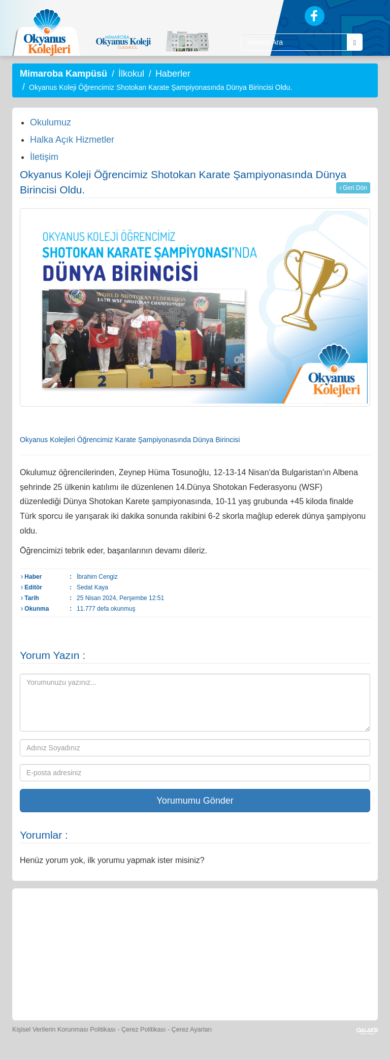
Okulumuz (50, 122)
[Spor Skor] (242, 922)
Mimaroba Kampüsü (63, 74)
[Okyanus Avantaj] (217, 983)
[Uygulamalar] (264, 983)
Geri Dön (353, 187)
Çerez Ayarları (192, 1029)
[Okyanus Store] (149, 922)
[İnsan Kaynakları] (171, 983)
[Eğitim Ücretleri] (126, 983)
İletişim (44, 157)
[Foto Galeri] (289, 922)
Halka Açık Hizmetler (72, 140)
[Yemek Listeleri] (196, 922)
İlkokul (131, 74)
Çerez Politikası (143, 1029)
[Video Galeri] (335, 922)
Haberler (172, 74)
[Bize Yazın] (56, 922)
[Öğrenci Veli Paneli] (102, 922)
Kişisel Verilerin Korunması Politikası (64, 1029)
